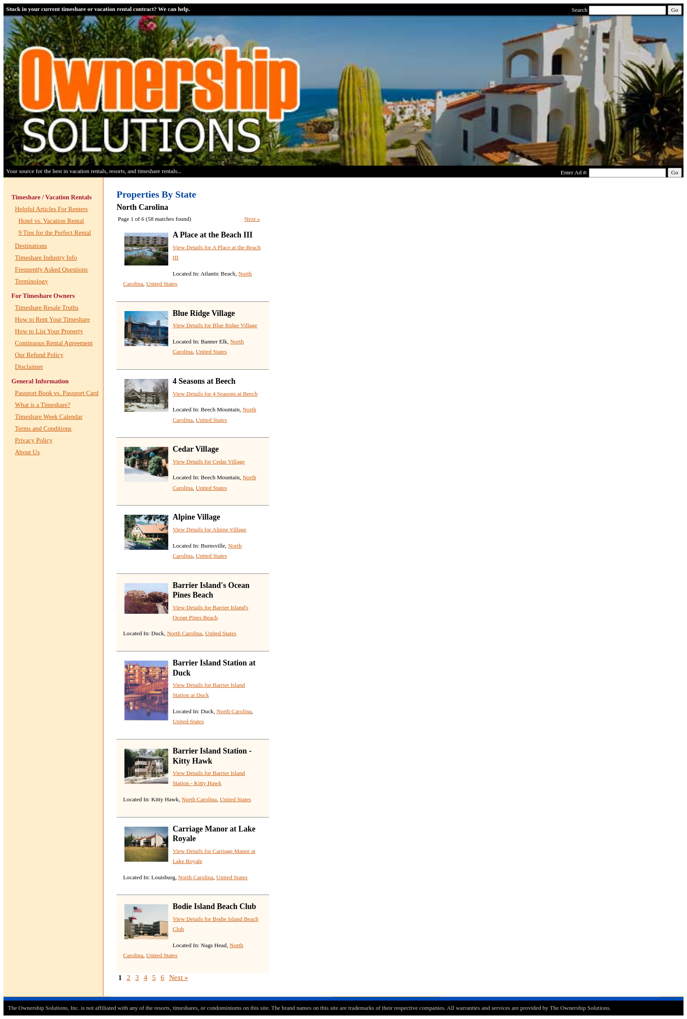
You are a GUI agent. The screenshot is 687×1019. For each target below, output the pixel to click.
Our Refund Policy (39, 354)
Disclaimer (29, 366)
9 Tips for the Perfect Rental (54, 232)
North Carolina (184, 633)
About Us (27, 452)
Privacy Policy (34, 440)
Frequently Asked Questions (51, 269)
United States (161, 283)
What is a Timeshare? (43, 404)
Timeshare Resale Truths (46, 307)
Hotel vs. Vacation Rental (51, 220)
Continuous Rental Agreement (53, 343)
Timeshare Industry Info (46, 257)
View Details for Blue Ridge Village (215, 325)
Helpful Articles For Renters (51, 208)
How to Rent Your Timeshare (52, 319)
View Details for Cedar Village (209, 461)
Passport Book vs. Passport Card (57, 392)
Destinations (31, 245)
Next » (252, 219)
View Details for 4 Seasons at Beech (215, 393)
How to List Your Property (49, 331)
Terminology (31, 281)
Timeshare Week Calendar (48, 416)
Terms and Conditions (43, 428)
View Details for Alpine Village (209, 529)
